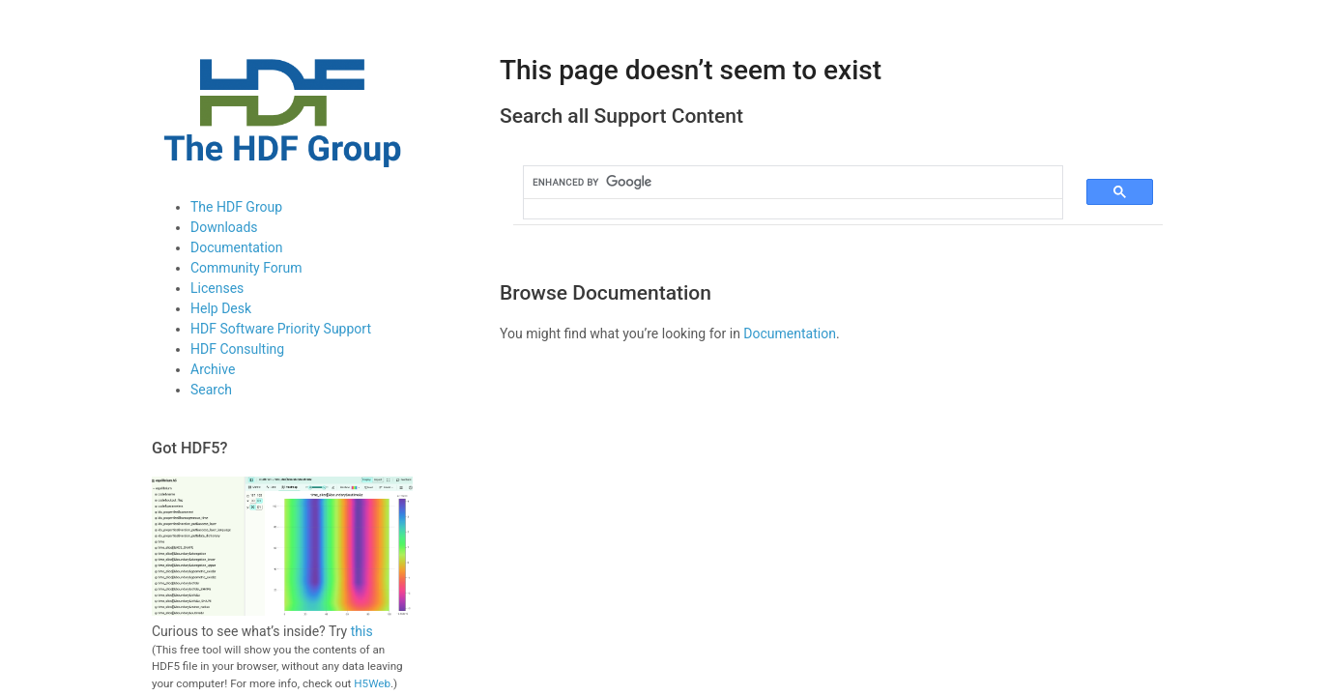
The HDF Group (236, 207)
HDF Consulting (237, 349)
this (362, 631)
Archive (212, 369)
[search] (781, 182)
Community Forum (246, 268)
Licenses (217, 288)
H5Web (372, 683)
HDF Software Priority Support (280, 328)
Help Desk (220, 308)
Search (211, 389)
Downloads (224, 227)
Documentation (236, 247)
